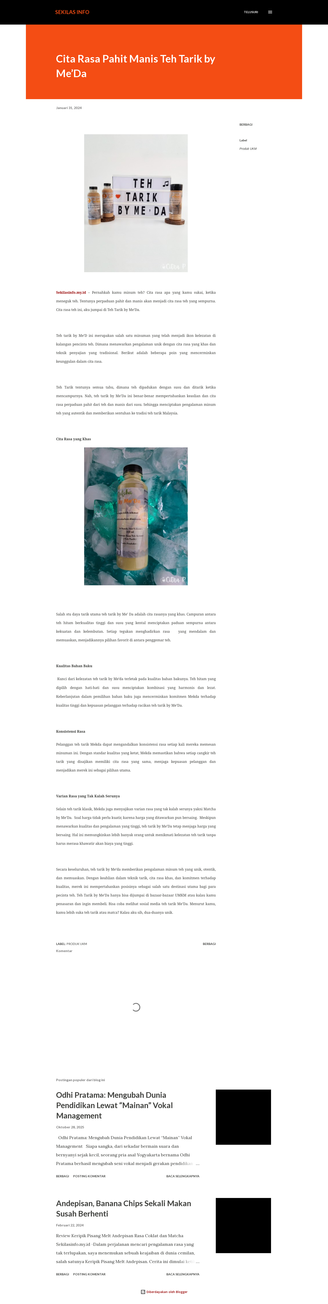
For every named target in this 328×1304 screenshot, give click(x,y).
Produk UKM (248, 148)
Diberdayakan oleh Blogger (164, 1292)
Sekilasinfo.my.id (71, 292)
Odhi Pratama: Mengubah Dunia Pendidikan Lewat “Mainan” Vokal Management (114, 1105)
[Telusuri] (251, 12)
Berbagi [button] (246, 124)
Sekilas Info (72, 12)
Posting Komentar (89, 1176)
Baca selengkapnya (182, 1176)
